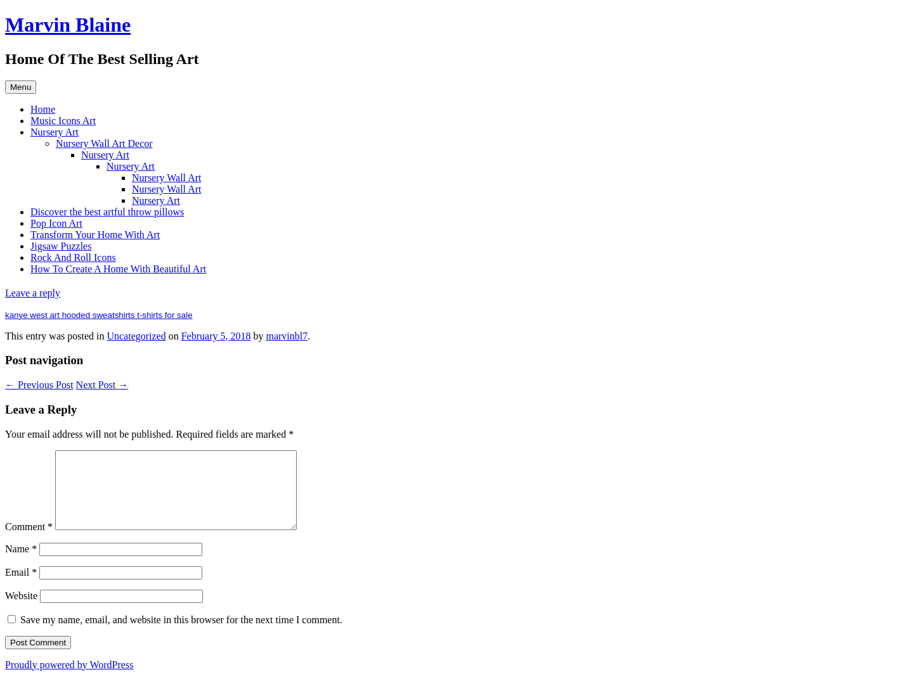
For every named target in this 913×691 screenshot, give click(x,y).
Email (21, 587)
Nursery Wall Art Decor (104, 143)
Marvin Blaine (68, 24)
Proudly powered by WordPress (69, 680)
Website (21, 610)
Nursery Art (54, 132)
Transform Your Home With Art (95, 234)
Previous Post (39, 384)
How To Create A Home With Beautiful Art (118, 268)
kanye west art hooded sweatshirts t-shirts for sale (99, 315)
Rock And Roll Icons (73, 257)
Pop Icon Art (56, 223)
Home (42, 109)
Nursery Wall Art (167, 177)
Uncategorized (136, 336)
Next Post (102, 384)
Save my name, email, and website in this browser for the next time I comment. (181, 635)
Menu (20, 87)
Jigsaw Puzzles (60, 246)
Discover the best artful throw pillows (107, 211)
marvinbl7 (287, 336)
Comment (29, 541)
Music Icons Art (63, 120)
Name (21, 564)
